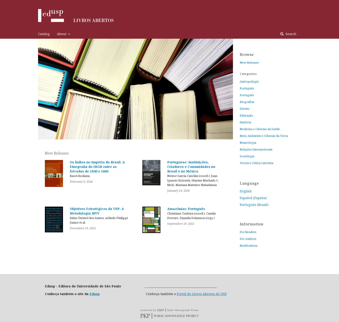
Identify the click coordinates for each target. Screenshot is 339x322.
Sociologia (247, 156)
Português (247, 88)
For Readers (248, 232)
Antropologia (249, 81)
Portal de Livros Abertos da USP (202, 294)
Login (295, 3)
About (62, 34)
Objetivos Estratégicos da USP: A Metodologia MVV (97, 211)
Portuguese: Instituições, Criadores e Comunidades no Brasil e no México (191, 166)
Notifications (249, 245)
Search (290, 34)
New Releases (249, 62)
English (246, 191)
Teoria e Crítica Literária (256, 163)
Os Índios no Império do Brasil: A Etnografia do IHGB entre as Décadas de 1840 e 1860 (97, 166)
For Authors (248, 239)
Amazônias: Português (186, 209)
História (245, 122)
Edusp (95, 294)
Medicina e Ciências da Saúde (260, 129)
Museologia (248, 143)
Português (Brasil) (254, 205)
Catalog (44, 34)
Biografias (247, 102)
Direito (244, 109)
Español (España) (253, 198)
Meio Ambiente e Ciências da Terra (264, 136)
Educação (246, 115)
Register (279, 3)
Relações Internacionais (256, 149)
